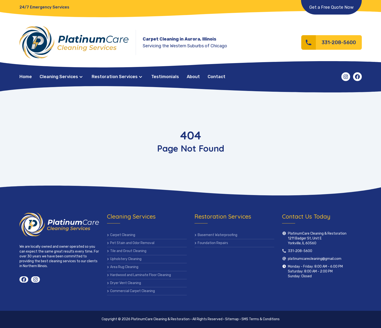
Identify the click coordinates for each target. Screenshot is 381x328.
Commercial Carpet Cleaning (132, 291)
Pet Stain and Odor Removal (132, 243)
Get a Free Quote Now (331, 7)
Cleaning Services (59, 76)
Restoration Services (115, 76)
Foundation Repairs (213, 243)
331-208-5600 (300, 251)
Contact (216, 76)
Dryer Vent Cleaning (125, 283)
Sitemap (232, 319)
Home (25, 76)
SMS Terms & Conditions (260, 319)
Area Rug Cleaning (124, 267)
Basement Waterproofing (217, 235)
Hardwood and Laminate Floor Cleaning (140, 275)
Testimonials (165, 76)
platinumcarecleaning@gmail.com (314, 259)
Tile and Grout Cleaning (128, 251)
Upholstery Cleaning (126, 259)
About (193, 76)
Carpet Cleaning (122, 235)
